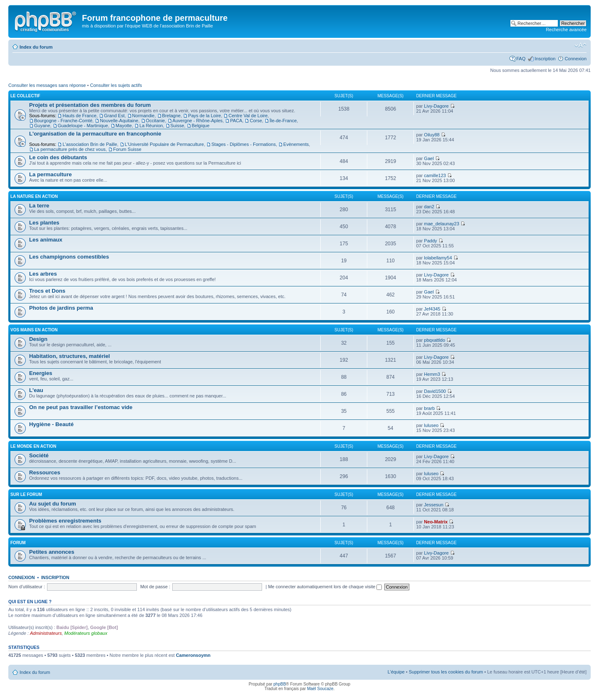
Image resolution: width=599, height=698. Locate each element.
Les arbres (43, 274)
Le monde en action (33, 446)
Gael (428, 158)
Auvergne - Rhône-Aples (198, 120)
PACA (236, 120)
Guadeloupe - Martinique (83, 125)
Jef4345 (432, 308)
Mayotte (124, 125)
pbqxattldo (434, 340)
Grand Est (114, 115)
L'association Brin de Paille (89, 144)
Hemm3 (432, 374)
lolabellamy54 (438, 257)
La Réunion (151, 125)
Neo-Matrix (436, 521)
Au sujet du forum (52, 504)
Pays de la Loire (204, 115)
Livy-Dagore (436, 106)
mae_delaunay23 (441, 223)
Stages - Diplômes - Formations (243, 144)
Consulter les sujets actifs (116, 85)
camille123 (435, 175)
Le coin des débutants (58, 157)
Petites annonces (51, 552)
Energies (40, 373)
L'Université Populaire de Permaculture (164, 144)
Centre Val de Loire (247, 115)
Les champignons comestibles (69, 257)
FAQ (520, 58)
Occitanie (155, 120)
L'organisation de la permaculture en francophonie (95, 134)
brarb (429, 408)
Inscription (545, 58)
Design (38, 339)
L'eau (36, 390)
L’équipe (396, 671)
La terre (39, 205)
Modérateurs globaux (85, 633)
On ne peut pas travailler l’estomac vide (80, 407)
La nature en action (34, 196)
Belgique (201, 125)
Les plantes (44, 223)
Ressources (44, 472)
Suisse (177, 125)
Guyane (42, 125)
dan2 (429, 206)
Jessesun (433, 504)
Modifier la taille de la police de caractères (580, 45)
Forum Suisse (127, 149)
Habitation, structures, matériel (69, 356)
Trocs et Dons (47, 291)
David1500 (435, 391)
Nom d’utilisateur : (26, 586)
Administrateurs (46, 633)
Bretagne (171, 115)
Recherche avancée (566, 29)
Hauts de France (79, 115)
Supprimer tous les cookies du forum (446, 671)
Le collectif (25, 96)
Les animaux (45, 240)
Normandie (143, 115)
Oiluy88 (431, 134)
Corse (256, 120)
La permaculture (50, 174)
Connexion (575, 58)
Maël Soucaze (320, 688)
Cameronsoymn (193, 655)
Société (39, 455)
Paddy (430, 240)
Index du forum (36, 46)
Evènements (296, 144)
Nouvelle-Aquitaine (119, 120)
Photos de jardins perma (61, 308)
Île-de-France (283, 120)
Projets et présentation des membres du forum (90, 105)
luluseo (431, 425)
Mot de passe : (155, 586)
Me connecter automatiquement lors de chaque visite (325, 586)
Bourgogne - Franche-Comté (63, 120)
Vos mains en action (34, 330)
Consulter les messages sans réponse (47, 85)
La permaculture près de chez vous (70, 149)
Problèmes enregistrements (65, 521)
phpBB (279, 684)
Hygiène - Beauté (51, 424)
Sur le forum (26, 494)
